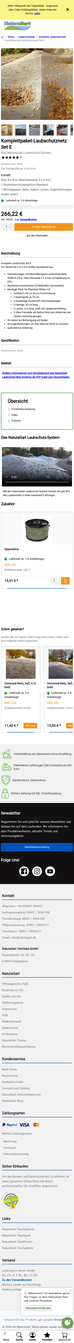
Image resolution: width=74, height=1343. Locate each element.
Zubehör (14, 420)
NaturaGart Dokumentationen (21, 1094)
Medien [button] (6, 363)
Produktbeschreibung (21, 409)
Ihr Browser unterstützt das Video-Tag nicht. (37, 466)
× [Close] (67, 9)
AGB (5, 1015)
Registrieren (10, 1076)
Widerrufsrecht (11, 1021)
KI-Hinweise (10, 1034)
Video (13, 414)
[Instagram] (37, 871)
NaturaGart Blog (12, 1101)
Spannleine (11, 549)
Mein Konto (9, 1069)
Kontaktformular (12, 1082)
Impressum (9, 1009)
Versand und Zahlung (16, 1088)
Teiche (10, 37)
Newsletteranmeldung (37, 847)
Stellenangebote (12, 1003)
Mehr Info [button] (30, 725)
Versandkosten (28, 219)
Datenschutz (10, 1028)
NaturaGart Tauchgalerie (18, 1229)
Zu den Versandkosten (17, 1280)
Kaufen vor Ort (11, 996)
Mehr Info (10, 564)
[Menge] (8, 227)
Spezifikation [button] (10, 340)
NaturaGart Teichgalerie (17, 1248)
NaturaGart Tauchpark (16, 1235)
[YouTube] (50, 871)
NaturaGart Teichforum (17, 1242)
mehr (37, 13)
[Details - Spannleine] (37, 529)
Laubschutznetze (26, 37)
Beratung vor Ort (12, 990)
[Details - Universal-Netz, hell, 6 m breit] (20, 663)
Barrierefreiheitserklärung (18, 1046)
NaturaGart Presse (14, 1040)
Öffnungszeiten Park (15, 984)
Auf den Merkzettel (37, 235)
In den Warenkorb (43, 227)
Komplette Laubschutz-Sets (52, 37)
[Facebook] (24, 871)
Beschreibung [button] (10, 253)
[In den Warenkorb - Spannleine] (65, 581)
